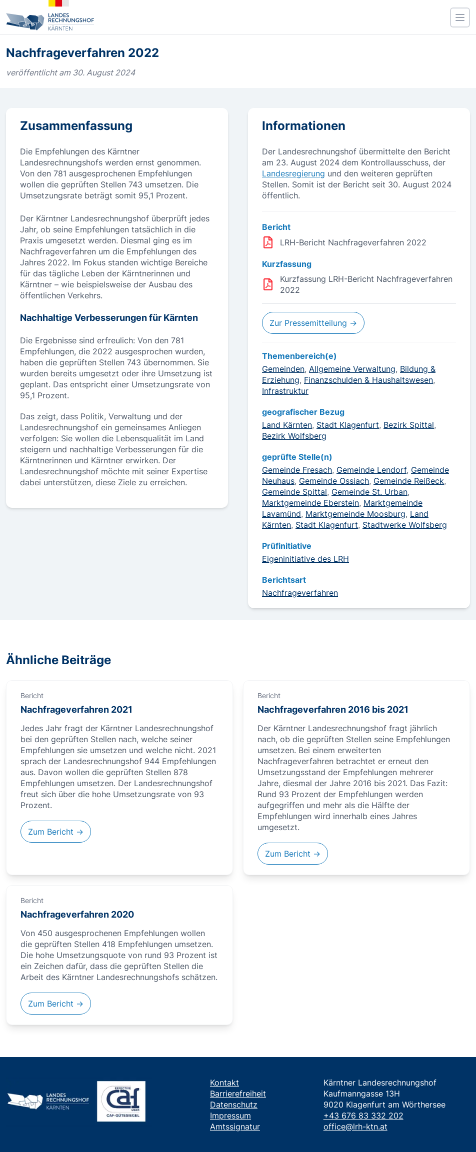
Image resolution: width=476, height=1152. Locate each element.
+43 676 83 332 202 (364, 1116)
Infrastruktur (285, 391)
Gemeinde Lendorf (371, 470)
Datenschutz (234, 1105)
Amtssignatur (235, 1127)
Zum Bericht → (56, 832)
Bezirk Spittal (409, 425)
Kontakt (224, 1083)
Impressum (230, 1116)
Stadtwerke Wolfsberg (404, 525)
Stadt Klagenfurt (347, 425)
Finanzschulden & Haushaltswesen (368, 380)
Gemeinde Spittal (294, 492)
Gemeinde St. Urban (370, 492)
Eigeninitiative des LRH (305, 559)
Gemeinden (283, 369)
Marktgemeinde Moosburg (356, 514)
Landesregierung (293, 173)
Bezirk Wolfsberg (294, 436)
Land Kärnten (287, 425)
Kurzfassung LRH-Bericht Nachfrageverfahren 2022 (366, 284)
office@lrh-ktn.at (356, 1127)
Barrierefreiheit (238, 1094)
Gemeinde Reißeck (409, 481)
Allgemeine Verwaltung (352, 369)
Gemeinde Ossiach (334, 481)
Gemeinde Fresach (297, 470)
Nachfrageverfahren (300, 593)
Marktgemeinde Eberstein (310, 503)
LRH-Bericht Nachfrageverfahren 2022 (353, 242)
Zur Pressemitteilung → (313, 323)
